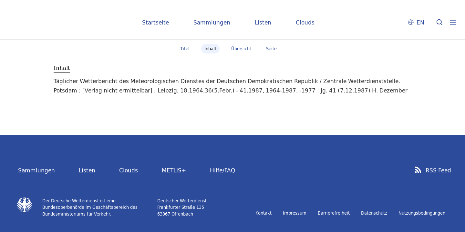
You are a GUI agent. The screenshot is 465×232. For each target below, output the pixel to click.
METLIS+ (174, 170)
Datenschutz (374, 213)
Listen (263, 22)
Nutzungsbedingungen (421, 213)
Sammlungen (211, 22)
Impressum (294, 213)
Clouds (305, 22)
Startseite (155, 22)
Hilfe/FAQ (222, 170)
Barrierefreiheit (334, 213)
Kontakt (263, 213)
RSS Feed (438, 170)
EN (420, 22)
